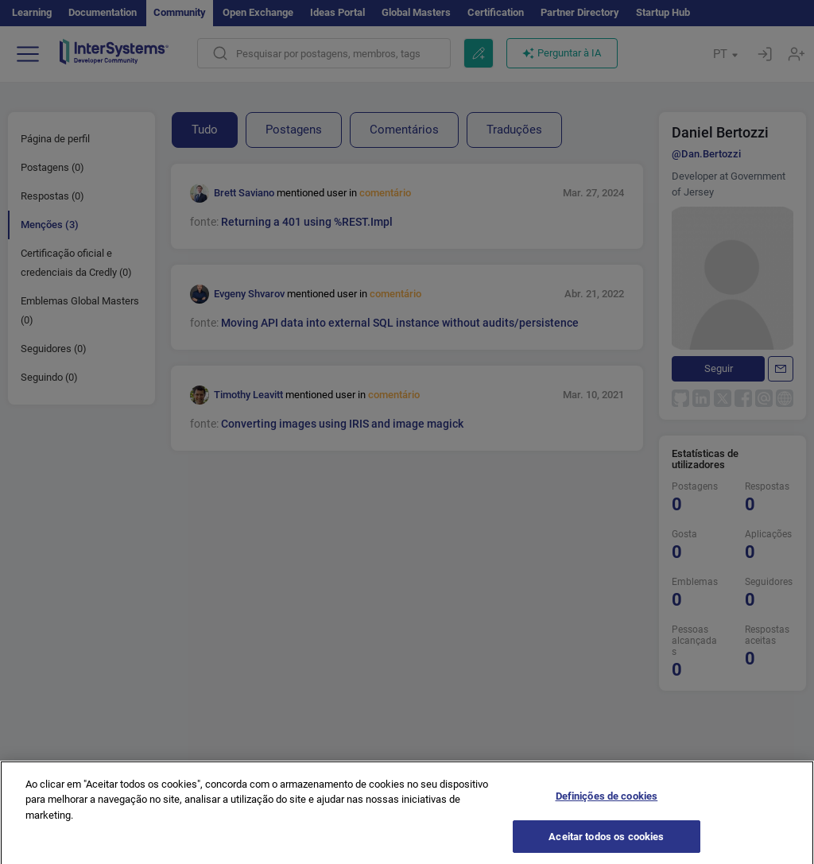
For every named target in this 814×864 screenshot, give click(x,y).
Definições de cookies (607, 802)
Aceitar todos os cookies (606, 843)
